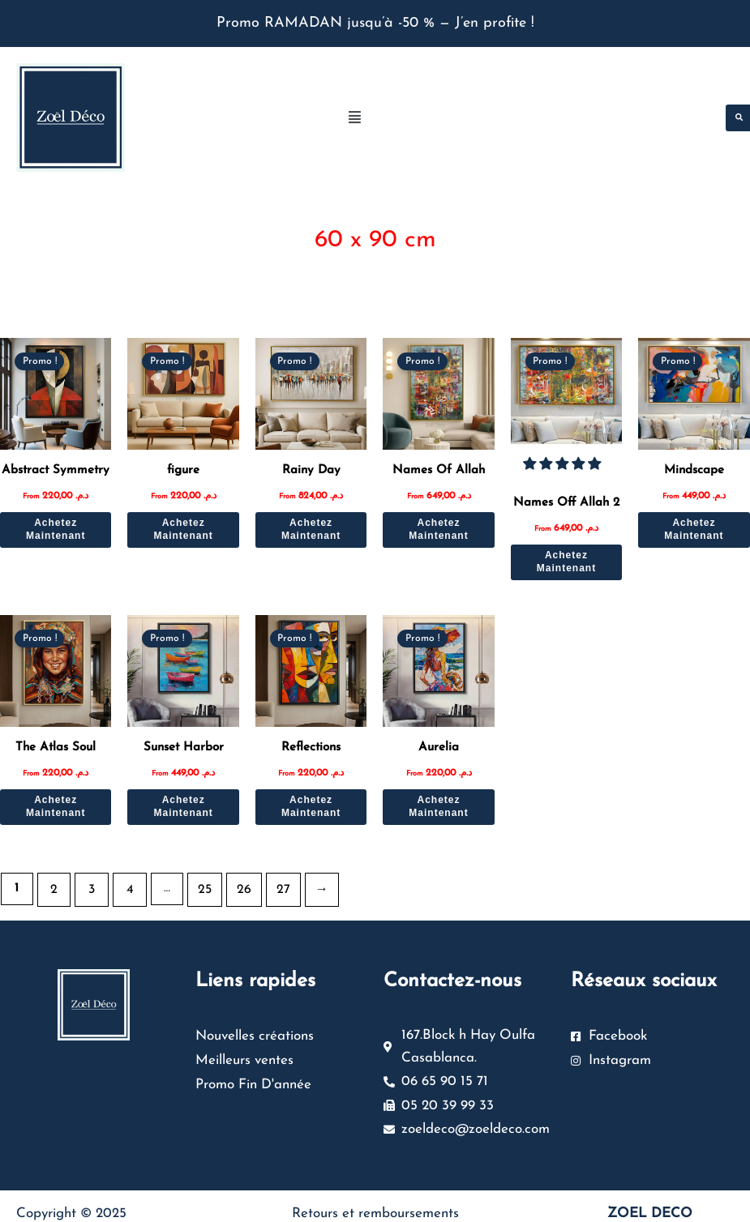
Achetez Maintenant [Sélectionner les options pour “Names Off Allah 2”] (566, 556)
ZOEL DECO (649, 1200)
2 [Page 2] (52, 882)
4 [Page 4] (125, 882)
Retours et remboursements (375, 1200)
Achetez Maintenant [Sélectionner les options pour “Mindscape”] (693, 526)
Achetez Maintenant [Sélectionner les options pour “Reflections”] (311, 800)
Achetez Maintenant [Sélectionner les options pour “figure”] (182, 526)
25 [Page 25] (197, 882)
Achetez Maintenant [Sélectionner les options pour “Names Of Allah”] (438, 526)
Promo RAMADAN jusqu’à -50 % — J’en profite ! (375, 23)
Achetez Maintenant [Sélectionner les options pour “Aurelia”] (438, 800)
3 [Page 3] (89, 882)
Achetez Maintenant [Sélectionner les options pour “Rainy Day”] (311, 526)
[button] (526, 117)
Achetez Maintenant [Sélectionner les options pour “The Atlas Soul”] (55, 800)
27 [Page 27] (271, 882)
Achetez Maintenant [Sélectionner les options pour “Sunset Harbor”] (182, 800)
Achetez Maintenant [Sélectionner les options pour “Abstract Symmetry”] (55, 526)
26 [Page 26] (234, 882)
